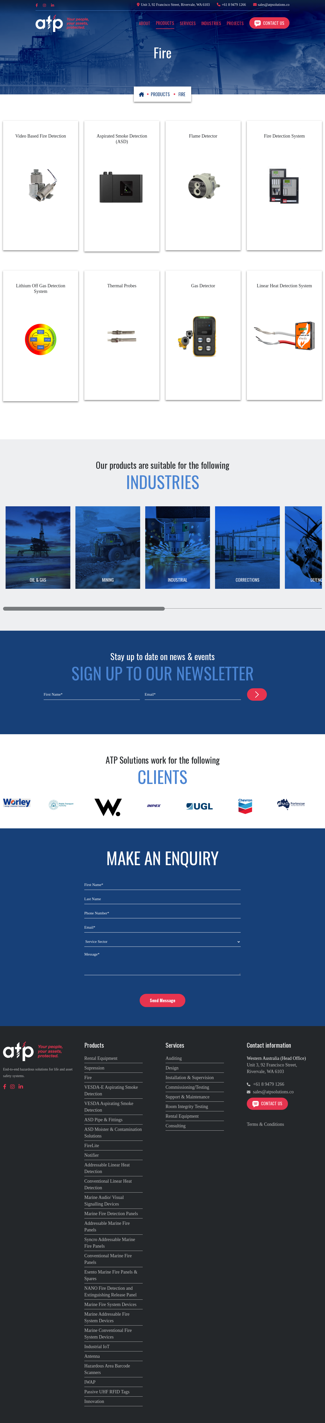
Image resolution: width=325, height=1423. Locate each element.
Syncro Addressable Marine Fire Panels (109, 1243)
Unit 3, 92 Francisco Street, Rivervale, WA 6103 (173, 5)
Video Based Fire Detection (40, 136)
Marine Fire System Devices (110, 1304)
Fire (88, 1077)
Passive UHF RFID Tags (106, 1391)
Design (172, 1067)
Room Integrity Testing (187, 1106)
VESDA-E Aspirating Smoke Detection (111, 1090)
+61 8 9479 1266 (234, 5)
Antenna (92, 1356)
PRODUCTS (160, 94)
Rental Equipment (100, 1058)
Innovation (94, 1401)
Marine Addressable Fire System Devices (106, 1317)
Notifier (91, 1155)
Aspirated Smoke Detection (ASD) (122, 138)
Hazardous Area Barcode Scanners (107, 1369)
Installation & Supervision (190, 1077)
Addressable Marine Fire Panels (107, 1226)
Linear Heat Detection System (284, 285)
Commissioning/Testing (187, 1087)
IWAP (89, 1382)
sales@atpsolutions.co (274, 5)
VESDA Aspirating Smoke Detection (108, 1107)
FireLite (91, 1145)
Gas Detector (203, 285)
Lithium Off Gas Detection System (40, 288)
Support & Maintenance (187, 1096)
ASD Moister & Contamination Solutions (113, 1133)
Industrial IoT (96, 1346)
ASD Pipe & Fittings (103, 1119)
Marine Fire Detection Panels (111, 1213)
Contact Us (269, 23)
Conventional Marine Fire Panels (108, 1259)
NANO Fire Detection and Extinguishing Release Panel (110, 1291)
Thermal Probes (121, 285)
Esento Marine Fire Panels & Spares (110, 1275)
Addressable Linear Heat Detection (107, 1168)
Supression (94, 1067)
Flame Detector (203, 136)
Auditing (174, 1058)
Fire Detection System (284, 136)
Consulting (176, 1125)
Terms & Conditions (265, 1124)
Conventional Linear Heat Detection (108, 1184)
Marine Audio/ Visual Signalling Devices (104, 1201)
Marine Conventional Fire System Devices (108, 1334)
